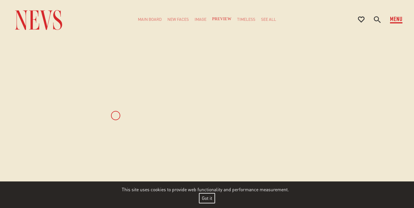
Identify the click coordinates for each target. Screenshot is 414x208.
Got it (207, 198)
